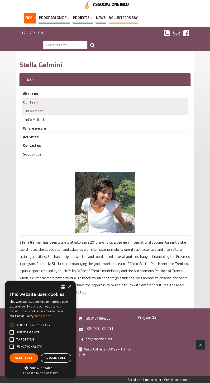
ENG (41, 33)
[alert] (40, 329)
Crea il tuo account (176, 379)
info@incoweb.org (95, 339)
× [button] (69, 286)
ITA (23, 33)
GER (32, 33)
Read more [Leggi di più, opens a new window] (42, 316)
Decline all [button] (56, 358)
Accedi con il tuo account (144, 379)
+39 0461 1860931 (96, 328)
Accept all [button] (24, 358)
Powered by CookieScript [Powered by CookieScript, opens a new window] (40, 373)
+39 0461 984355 (94, 318)
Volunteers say (123, 17)
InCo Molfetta (36, 119)
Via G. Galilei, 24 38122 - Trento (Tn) (105, 351)
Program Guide (54, 17)
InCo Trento (34, 111)
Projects (83, 17)
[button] (40, 368)
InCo (30, 17)
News (101, 17)
